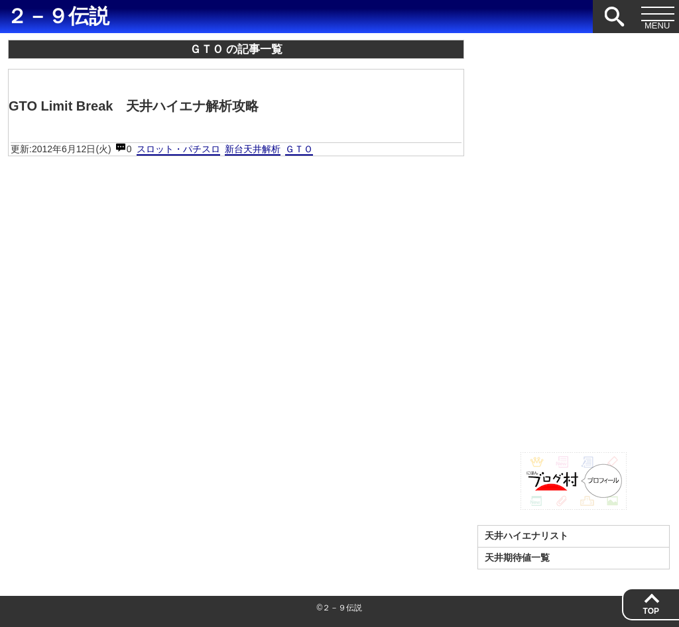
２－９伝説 (58, 16)
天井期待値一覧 (517, 557)
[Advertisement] (574, 238)
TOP (651, 611)
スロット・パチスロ (178, 149)
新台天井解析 (252, 149)
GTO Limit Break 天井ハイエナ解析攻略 (134, 106)
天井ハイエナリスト (526, 535)
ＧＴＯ (299, 149)
